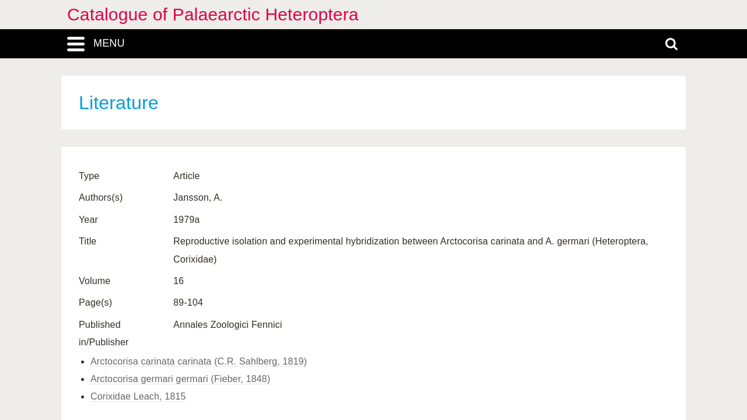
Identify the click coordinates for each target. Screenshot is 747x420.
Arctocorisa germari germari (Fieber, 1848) (180, 379)
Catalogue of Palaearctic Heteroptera (212, 14)
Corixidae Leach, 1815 (138, 396)
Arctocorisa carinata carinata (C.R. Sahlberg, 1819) (198, 361)
